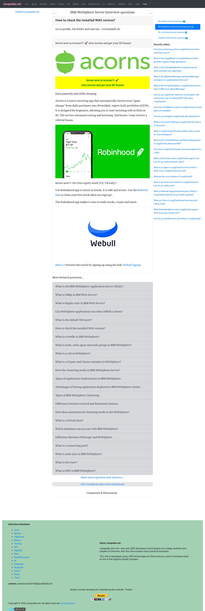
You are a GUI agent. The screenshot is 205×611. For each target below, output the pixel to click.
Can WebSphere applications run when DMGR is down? (89, 311)
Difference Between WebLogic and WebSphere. (84, 437)
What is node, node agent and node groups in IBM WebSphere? (93, 345)
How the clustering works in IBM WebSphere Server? (87, 370)
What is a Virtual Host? (69, 420)
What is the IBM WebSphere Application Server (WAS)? (89, 286)
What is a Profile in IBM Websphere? (77, 336)
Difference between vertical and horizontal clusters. (87, 403)
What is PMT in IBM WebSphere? (75, 470)
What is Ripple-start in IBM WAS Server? (80, 303)
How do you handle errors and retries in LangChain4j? (177, 218)
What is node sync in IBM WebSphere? (78, 454)
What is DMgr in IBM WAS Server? (76, 294)
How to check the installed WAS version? (80, 328)
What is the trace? (66, 462)
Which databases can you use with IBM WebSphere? (87, 428)
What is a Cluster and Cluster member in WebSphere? (88, 361)
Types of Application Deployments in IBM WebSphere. (88, 378)
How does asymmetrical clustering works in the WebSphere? (92, 412)
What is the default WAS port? (73, 320)
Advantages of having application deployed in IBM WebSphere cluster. (98, 387)
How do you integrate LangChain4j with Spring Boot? (177, 116)
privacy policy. (68, 603)
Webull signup (132, 265)
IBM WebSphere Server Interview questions (175, 27)
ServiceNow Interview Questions (171, 21)
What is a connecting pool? (71, 445)
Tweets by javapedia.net (27, 12)
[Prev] (54, 13)
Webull (59, 265)
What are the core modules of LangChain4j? (173, 176)
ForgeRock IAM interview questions (173, 38)
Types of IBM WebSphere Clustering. (77, 395)
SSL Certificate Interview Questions (102, 484)
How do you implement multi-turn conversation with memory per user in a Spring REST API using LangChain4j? (176, 98)
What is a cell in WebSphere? (73, 353)
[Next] (150, 13)
